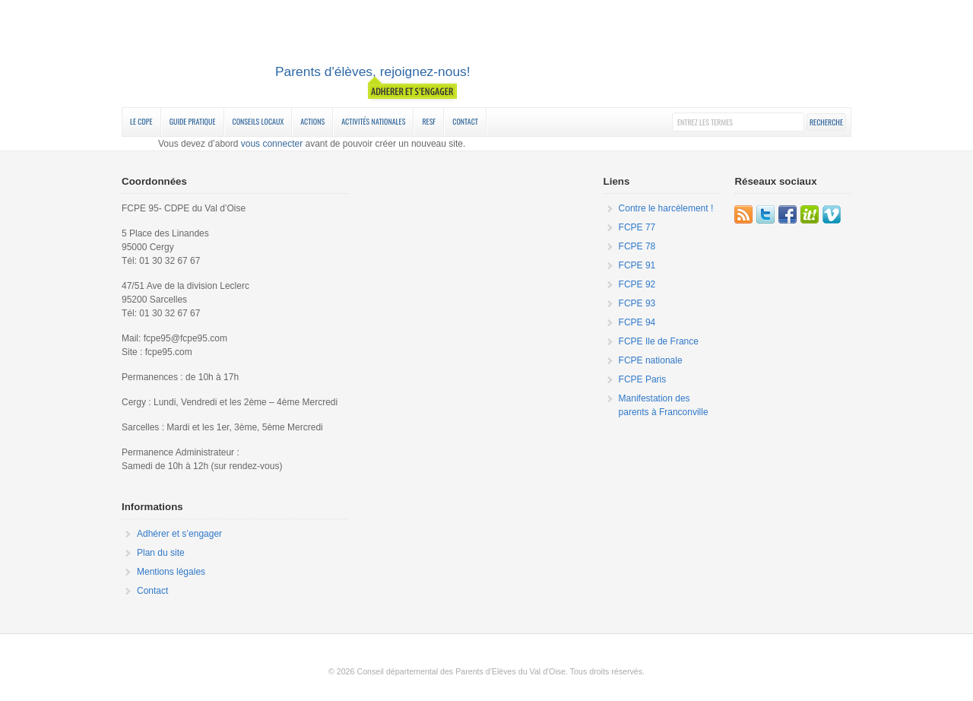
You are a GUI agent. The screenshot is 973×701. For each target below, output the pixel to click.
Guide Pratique (193, 121)
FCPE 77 (637, 227)
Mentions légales (171, 571)
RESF (429, 121)
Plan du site (161, 552)
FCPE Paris (643, 379)
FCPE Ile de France (659, 341)
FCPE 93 (637, 303)
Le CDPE (141, 121)
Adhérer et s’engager (179, 533)
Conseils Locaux (258, 121)
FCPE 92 (637, 284)
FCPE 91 (637, 265)
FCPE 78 (637, 246)
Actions (312, 121)
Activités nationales (373, 121)
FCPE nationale (651, 360)
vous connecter (272, 143)
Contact (465, 121)
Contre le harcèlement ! (666, 208)
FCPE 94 (637, 322)
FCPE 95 (486, 55)
